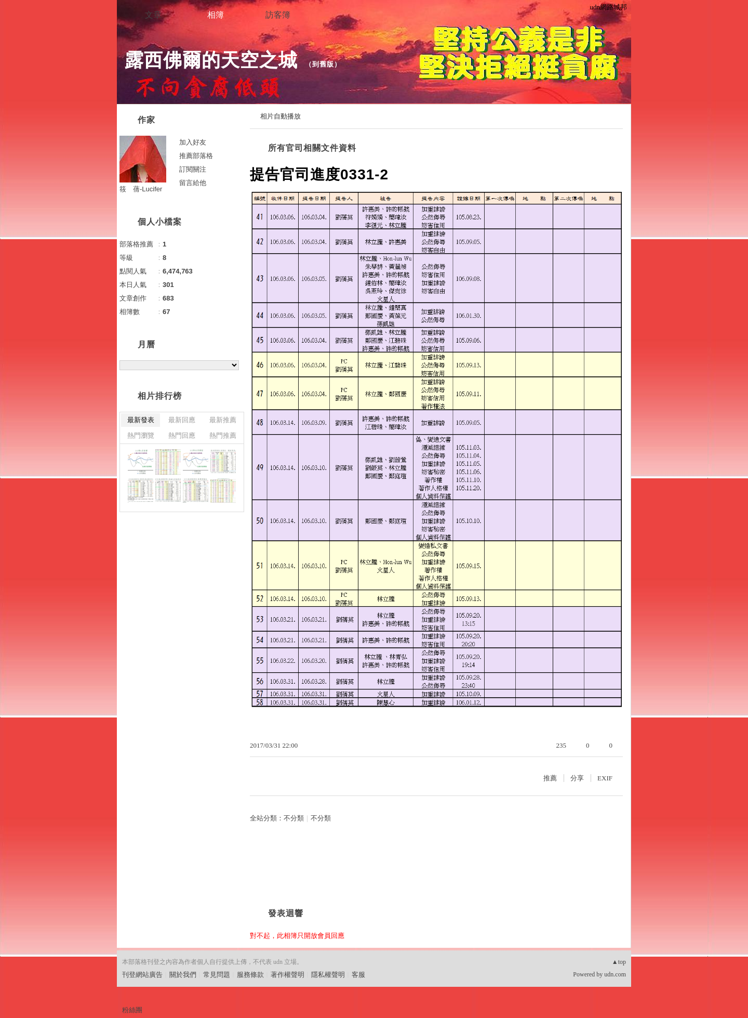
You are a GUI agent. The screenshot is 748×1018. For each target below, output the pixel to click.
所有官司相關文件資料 (312, 147)
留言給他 (192, 183)
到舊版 (323, 64)
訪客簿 (277, 14)
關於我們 (182, 974)
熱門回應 (181, 435)
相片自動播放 (280, 116)
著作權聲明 (287, 974)
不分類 (294, 818)
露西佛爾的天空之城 (211, 60)
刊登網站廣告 (142, 974)
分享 (577, 778)
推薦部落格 (196, 156)
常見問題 (216, 974)
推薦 (550, 778)
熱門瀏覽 (140, 435)
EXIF (604, 778)
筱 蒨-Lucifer (140, 189)
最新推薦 (222, 420)
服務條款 (250, 974)
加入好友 (192, 142)
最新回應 (181, 420)
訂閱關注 (192, 169)
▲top (619, 961)
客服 (358, 974)
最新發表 (140, 420)
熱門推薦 (222, 435)
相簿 (215, 14)
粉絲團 (132, 1010)
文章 (153, 14)
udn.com (615, 974)
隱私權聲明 (328, 974)
